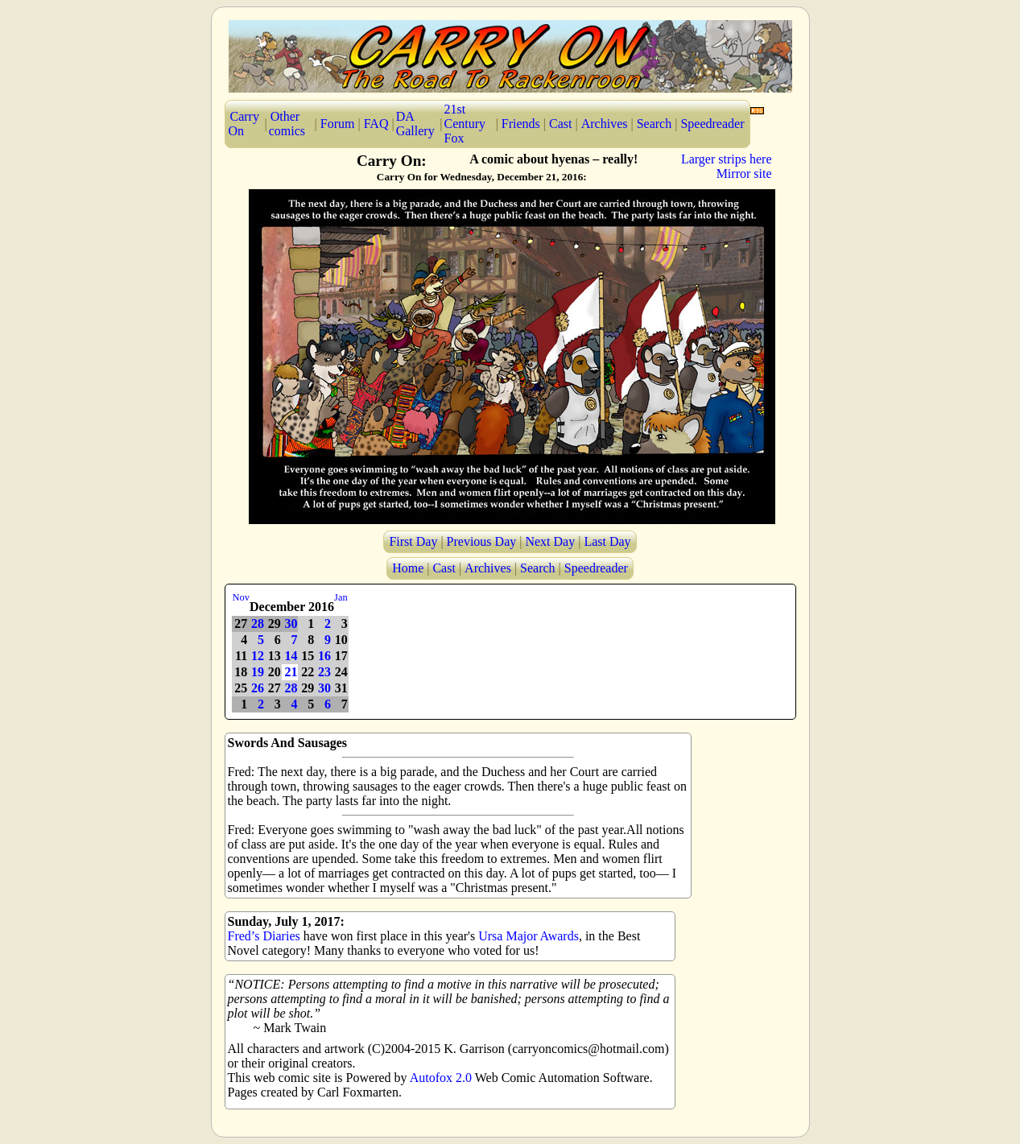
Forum (337, 123)
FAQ (376, 123)
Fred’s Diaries (264, 936)
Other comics (287, 123)
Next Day (550, 541)
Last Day (607, 541)
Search (654, 123)
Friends (521, 123)
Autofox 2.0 (441, 1077)
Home (407, 568)
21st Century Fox (465, 123)
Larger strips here (726, 159)
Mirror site (744, 173)
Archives (604, 123)
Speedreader (712, 123)
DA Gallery (415, 123)
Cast (560, 123)
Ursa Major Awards (528, 936)
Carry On (244, 123)
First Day (413, 541)
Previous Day (482, 541)
